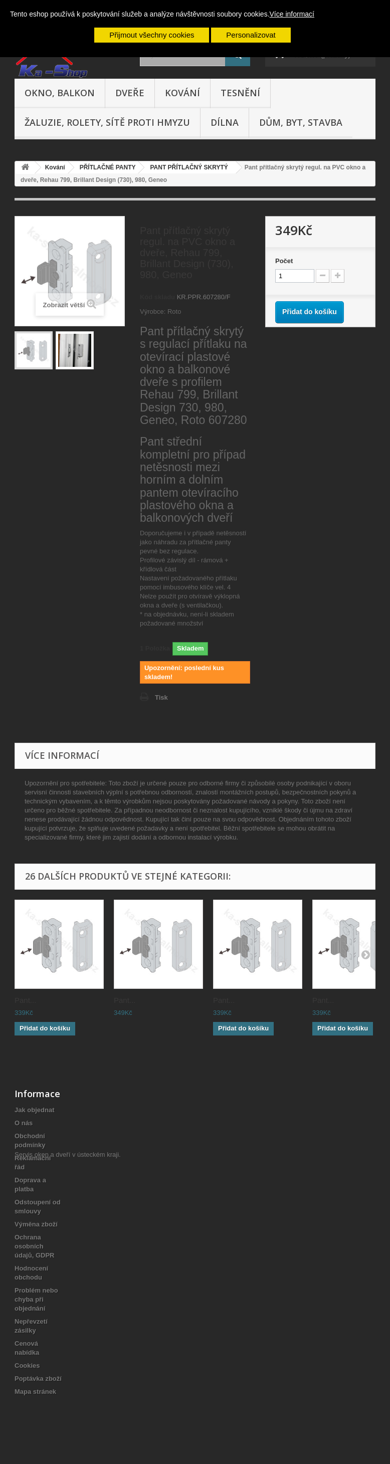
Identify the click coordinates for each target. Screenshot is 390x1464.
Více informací (292, 14)
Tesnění (240, 93)
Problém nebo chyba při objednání (36, 1299)
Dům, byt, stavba (300, 122)
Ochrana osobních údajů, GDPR (34, 1246)
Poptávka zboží (38, 1378)
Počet (284, 261)
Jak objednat (34, 1110)
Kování (182, 93)
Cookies (27, 1365)
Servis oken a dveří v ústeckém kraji (67, 1409)
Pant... (25, 1000)
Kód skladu (157, 297)
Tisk (161, 697)
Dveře (129, 93)
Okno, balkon (60, 93)
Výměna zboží (36, 1224)
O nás (24, 1123)
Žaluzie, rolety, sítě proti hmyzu (107, 122)
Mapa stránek (35, 1391)
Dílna (225, 122)
